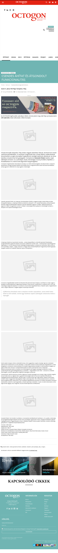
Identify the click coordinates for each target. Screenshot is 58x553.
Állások (51, 30)
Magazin (35, 57)
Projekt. (43, 57)
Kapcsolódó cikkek (29, 481)
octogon (43, 446)
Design (13, 57)
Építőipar (27, 57)
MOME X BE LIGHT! (48, 516)
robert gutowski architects (16, 446)
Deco (20, 57)
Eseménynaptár (47, 512)
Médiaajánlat (50, 28)
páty (40, 446)
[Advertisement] (29, 42)
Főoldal (2, 85)
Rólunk (27, 499)
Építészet (6, 57)
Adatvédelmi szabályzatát (42, 529)
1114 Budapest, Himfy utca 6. (12, 503)
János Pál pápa (35, 446)
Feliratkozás (29, 531)
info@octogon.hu (12, 504)
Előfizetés (51, 26)
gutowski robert (5, 446)
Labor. (50, 57)
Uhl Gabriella (9, 92)
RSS (26, 512)
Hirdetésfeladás (28, 503)
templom (29, 446)
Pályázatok (46, 510)
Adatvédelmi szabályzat (30, 508)
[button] (44, 30)
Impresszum (28, 510)
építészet (24, 446)
